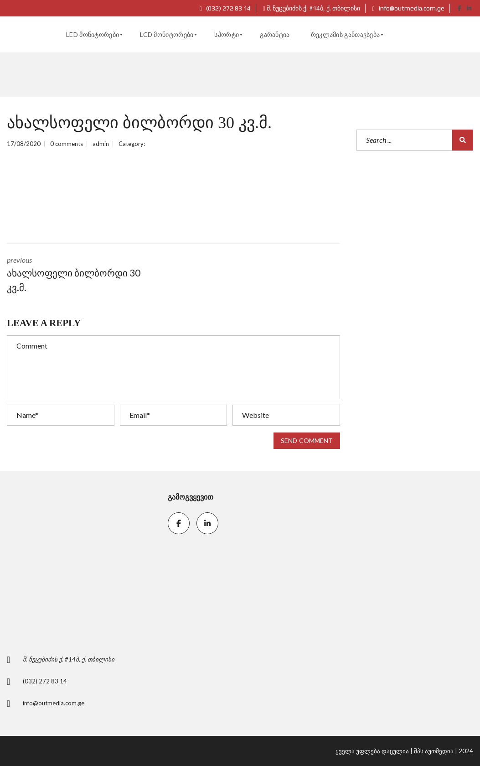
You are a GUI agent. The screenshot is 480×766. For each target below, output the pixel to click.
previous (83, 274)
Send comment (307, 440)
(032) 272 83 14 (225, 8)
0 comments (66, 143)
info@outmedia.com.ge (408, 8)
